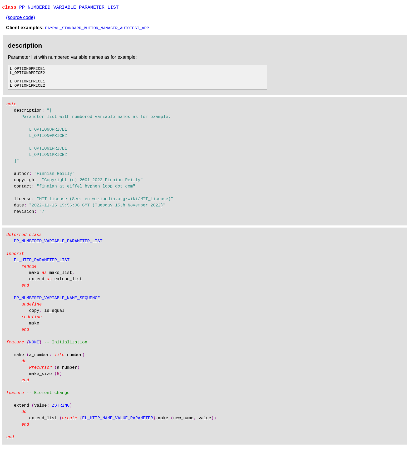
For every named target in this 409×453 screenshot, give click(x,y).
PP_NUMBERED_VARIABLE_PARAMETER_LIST (69, 8)
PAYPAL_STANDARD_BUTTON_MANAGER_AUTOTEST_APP (97, 28)
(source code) (20, 18)
